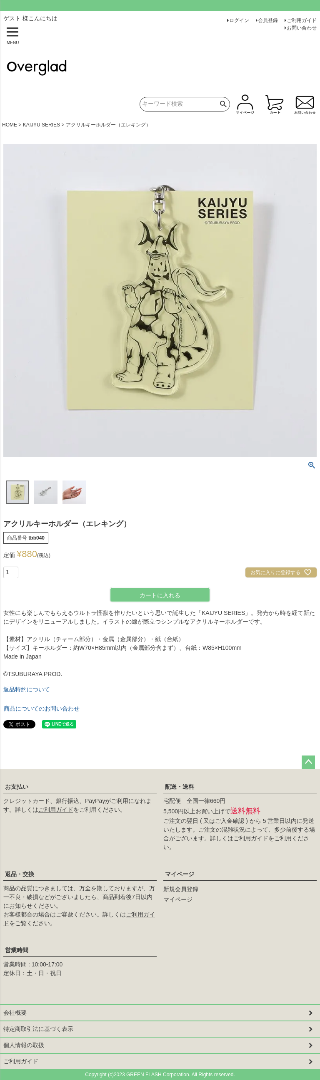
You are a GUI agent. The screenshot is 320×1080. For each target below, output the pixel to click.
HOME (9, 125)
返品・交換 (19, 874)
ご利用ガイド (302, 20)
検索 (223, 104)
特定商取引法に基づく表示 (38, 1029)
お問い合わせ (302, 28)
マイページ (179, 874)
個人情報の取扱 (23, 1045)
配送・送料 (179, 786)
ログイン (239, 20)
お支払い (16, 786)
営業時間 (16, 950)
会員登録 (268, 20)
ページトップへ (308, 762)
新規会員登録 (180, 889)
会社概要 (15, 1012)
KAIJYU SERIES (41, 125)
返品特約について (26, 689)
